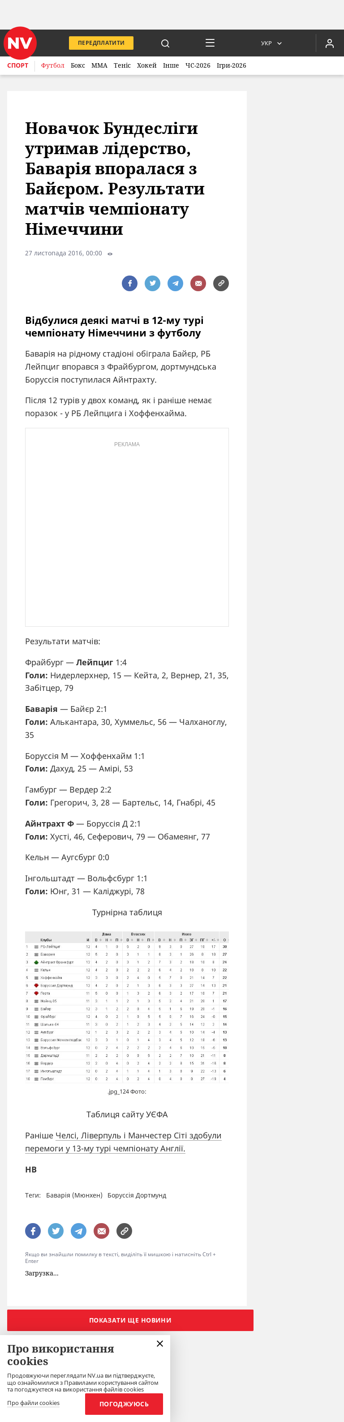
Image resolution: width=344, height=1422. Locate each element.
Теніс (122, 65)
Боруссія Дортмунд (137, 1195)
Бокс (78, 65)
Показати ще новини (130, 1320)
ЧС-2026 (198, 65)
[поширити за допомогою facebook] (130, 283)
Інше (171, 65)
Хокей (147, 65)
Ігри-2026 (231, 65)
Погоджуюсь (124, 1404)
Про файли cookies (33, 1403)
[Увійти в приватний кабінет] (329, 43)
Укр (266, 43)
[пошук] (165, 43)
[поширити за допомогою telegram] (175, 283)
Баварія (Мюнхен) (74, 1195)
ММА (99, 65)
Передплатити (101, 43)
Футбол (52, 65)
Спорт (17, 65)
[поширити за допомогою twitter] (152, 283)
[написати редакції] (198, 283)
